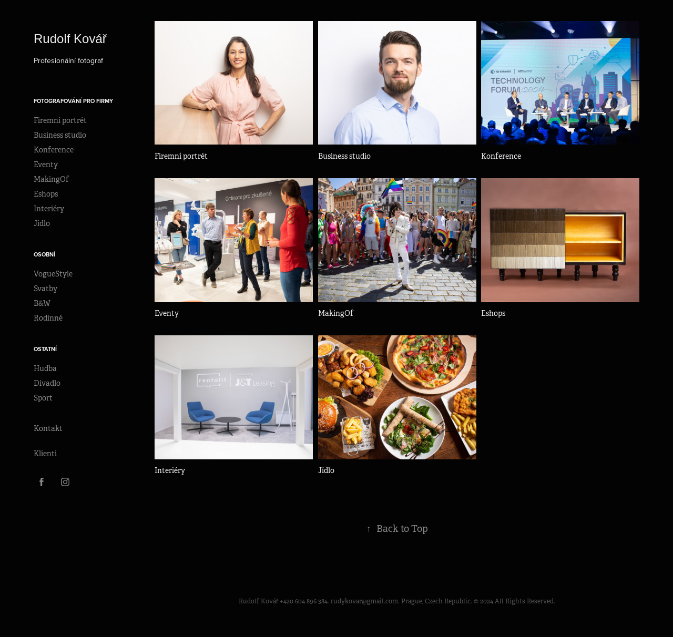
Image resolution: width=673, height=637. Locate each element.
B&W (42, 303)
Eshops (46, 194)
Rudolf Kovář (72, 39)
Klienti (45, 453)
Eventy (46, 164)
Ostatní (45, 349)
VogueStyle (53, 274)
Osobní (44, 254)
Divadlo (47, 383)
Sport (43, 398)
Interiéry (49, 208)
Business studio (60, 135)
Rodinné (48, 318)
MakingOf (51, 179)
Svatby (45, 288)
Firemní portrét (60, 120)
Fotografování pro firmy (73, 101)
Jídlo (42, 223)
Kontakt (48, 428)
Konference (54, 150)
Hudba (45, 368)
